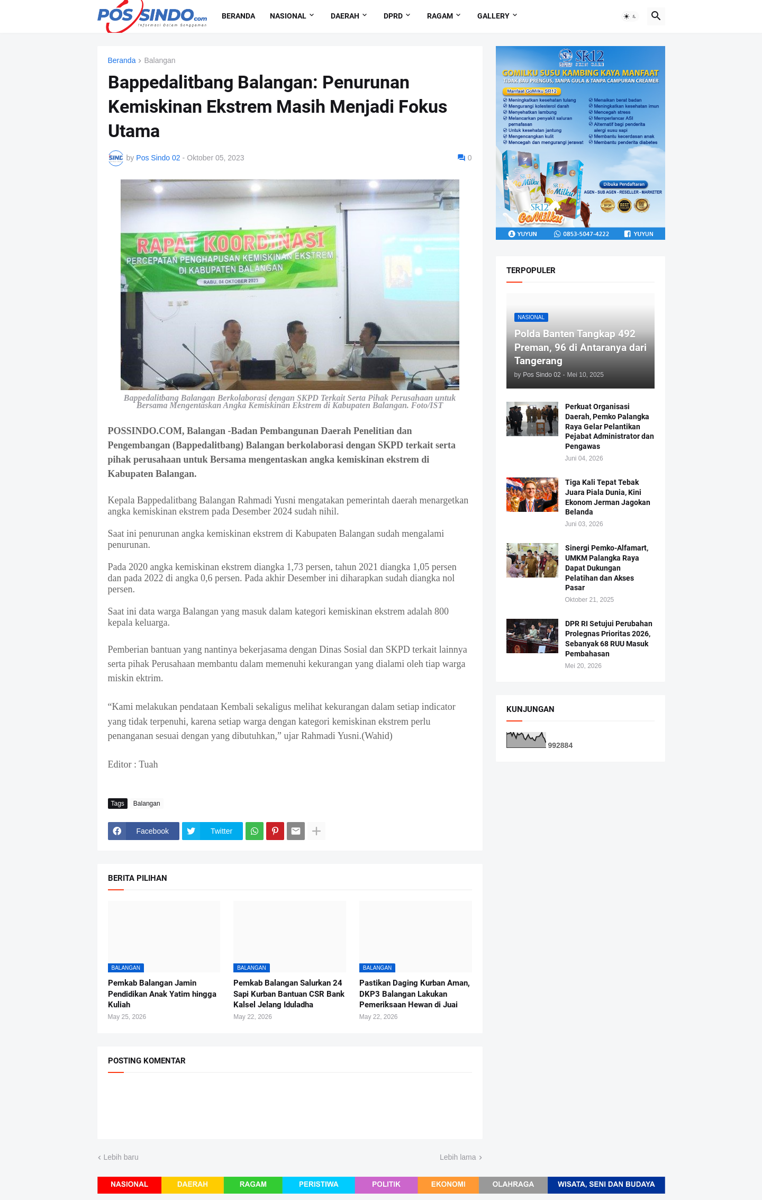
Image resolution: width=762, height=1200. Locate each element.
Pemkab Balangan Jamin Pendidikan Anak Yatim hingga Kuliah (162, 993)
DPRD (393, 16)
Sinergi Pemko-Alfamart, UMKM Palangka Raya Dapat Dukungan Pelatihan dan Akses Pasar (606, 568)
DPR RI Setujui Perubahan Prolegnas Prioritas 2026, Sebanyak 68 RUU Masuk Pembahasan (608, 638)
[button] (630, 16)
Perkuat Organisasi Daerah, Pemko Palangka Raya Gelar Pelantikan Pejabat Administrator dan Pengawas (609, 426)
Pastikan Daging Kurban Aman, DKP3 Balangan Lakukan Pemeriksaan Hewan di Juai (414, 993)
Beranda (238, 16)
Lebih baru (121, 1157)
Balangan (159, 61)
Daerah (345, 16)
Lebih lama (458, 1157)
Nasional (288, 16)
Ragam (440, 16)
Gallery (493, 16)
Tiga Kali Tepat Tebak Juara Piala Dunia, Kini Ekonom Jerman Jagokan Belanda (607, 497)
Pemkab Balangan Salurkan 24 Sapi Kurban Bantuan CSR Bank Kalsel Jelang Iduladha (288, 993)
